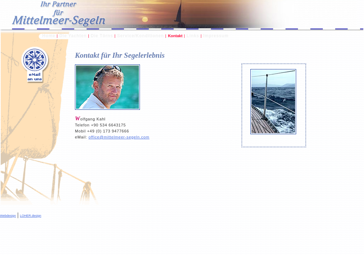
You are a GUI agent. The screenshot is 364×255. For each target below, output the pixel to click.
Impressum (215, 35)
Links (192, 35)
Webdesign (8, 215)
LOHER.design (30, 215)
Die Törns (102, 35)
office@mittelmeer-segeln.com (119, 137)
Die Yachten (73, 35)
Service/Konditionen (140, 35)
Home (48, 35)
